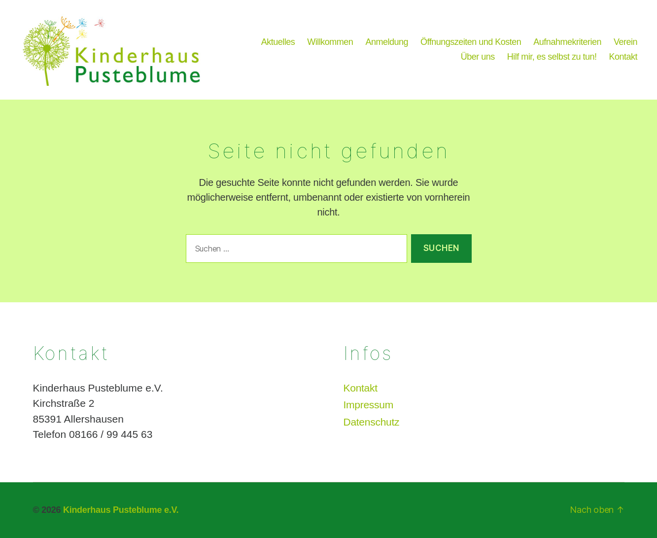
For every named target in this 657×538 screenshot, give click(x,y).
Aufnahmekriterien (567, 42)
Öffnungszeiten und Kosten (470, 42)
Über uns (478, 57)
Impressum (368, 404)
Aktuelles (278, 42)
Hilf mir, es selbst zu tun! (552, 57)
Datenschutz (372, 422)
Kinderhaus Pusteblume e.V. (120, 510)
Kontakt (623, 57)
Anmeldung (386, 42)
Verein (625, 42)
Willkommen (330, 42)
